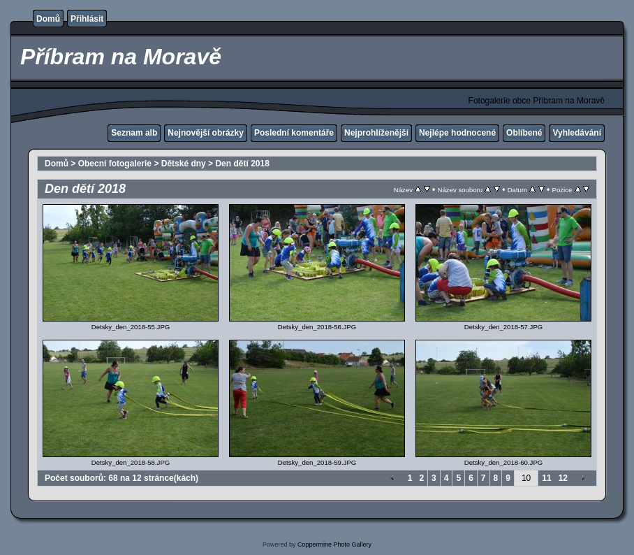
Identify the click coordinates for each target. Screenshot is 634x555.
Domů (48, 19)
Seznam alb (134, 133)
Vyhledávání (576, 133)
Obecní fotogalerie (115, 163)
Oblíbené (524, 133)
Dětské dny (183, 163)
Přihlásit (87, 19)
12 (563, 478)
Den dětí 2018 (242, 163)
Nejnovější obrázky (206, 133)
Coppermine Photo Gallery (334, 544)
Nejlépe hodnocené (457, 133)
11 (546, 478)
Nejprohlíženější (376, 133)
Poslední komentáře (294, 133)
